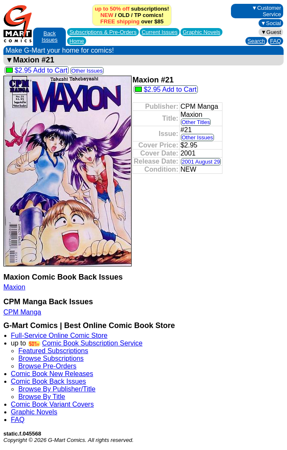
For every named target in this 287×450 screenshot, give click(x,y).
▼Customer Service (266, 11)
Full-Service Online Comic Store (59, 335)
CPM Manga (22, 312)
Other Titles (196, 122)
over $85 (131, 21)
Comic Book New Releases (52, 373)
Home (76, 41)
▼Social (271, 23)
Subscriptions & (102, 32)
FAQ (275, 41)
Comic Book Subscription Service (92, 343)
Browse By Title (41, 396)
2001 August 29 (201, 161)
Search (256, 41)
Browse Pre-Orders (47, 366)
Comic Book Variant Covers (52, 404)
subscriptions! (132, 9)
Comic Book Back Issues (48, 381)
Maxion (14, 287)
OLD (123, 15)
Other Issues (87, 71)
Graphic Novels (201, 32)
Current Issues (160, 32)
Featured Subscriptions (53, 350)
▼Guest (271, 32)
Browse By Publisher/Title (57, 389)
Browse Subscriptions (51, 358)
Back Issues (50, 36)
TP (137, 15)
